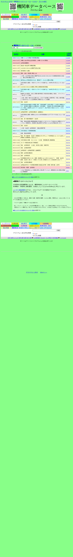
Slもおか (43, 29)
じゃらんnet (63, 29)
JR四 (25, 29)
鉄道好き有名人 (24, 19)
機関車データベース (20, 1)
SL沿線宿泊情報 (6, 17)
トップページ (6, 14)
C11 (30, 1)
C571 (67, 171)
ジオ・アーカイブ (45, 19)
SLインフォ (15, 17)
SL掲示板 (15, 14)
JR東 (11, 29)
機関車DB (15, 19)
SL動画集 (46, 14)
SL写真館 (34, 14)
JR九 (27, 29)
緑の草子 (24, 14)
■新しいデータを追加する (19, 177)
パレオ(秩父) (48, 29)
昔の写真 (6, 19)
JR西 (22, 29)
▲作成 (69, 53)
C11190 (68, 58)
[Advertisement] (6, 71)
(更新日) (69, 55)
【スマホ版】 (42, 1)
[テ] (38, 19)
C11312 (34, 1)
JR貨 (30, 29)
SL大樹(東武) (36, 29)
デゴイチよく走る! (7, 1)
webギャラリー (34, 17)
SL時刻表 (24, 17)
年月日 (16, 54)
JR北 (9, 29)
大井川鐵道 (55, 29)
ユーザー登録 (29, 177)
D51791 (68, 94)
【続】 (49, 17)
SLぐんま (15, 29)
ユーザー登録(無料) (19, 190)
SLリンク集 (33, 19)
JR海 (19, 29)
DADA (68, 167)
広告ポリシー (43, 272)
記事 (43, 54)
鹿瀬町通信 (43, 17)
